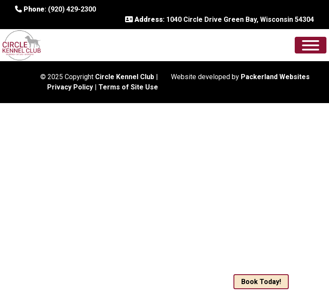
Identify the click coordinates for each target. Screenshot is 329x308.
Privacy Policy (70, 87)
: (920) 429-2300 (55, 9)
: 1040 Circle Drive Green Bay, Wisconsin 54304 (219, 19)
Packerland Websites (275, 77)
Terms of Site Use (128, 87)
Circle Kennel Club (124, 77)
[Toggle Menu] (310, 45)
